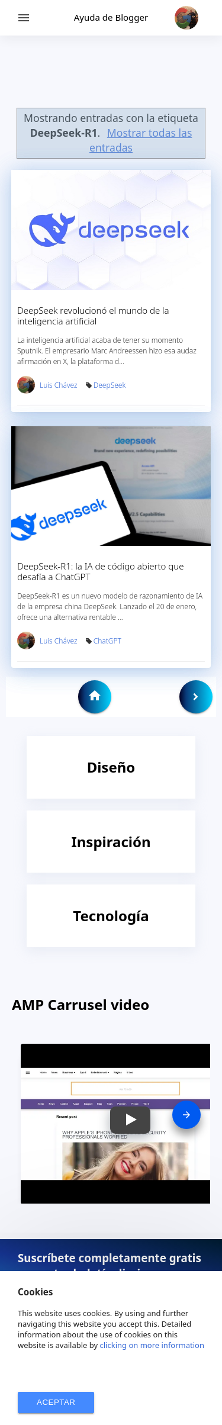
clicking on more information (152, 1345)
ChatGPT (107, 641)
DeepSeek (110, 385)
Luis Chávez (59, 385)
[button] (130, 1120)
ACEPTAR (56, 1402)
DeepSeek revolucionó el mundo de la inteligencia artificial (93, 315)
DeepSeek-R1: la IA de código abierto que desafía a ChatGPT (100, 571)
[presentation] (186, 1115)
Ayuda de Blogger (111, 17)
